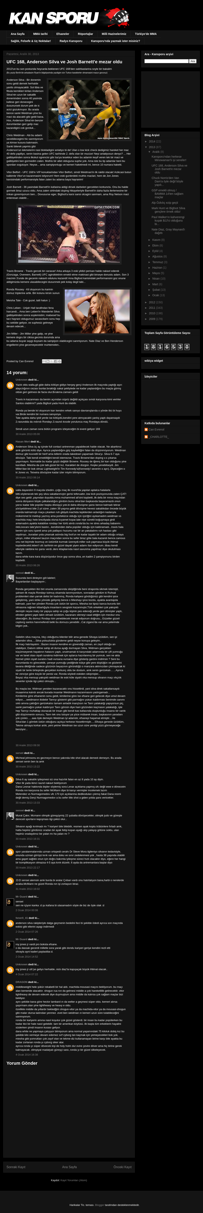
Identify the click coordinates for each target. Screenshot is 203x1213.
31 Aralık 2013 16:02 (28, 888)
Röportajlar (85, 34)
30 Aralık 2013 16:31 (28, 838)
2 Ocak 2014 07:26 (27, 931)
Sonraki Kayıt (15, 1167)
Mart (155, 284)
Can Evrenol (156, 429)
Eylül (155, 251)
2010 (152, 313)
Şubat (156, 289)
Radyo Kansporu (71, 41)
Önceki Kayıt (123, 1167)
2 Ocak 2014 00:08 (27, 910)
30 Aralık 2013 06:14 (28, 477)
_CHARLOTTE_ (159, 436)
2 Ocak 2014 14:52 (27, 956)
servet (19, 752)
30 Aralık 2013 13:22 (28, 766)
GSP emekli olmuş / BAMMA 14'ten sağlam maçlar (167, 194)
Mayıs (156, 273)
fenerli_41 (22, 917)
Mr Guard (22, 896)
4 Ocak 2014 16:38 (27, 1054)
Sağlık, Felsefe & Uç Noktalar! (31, 41)
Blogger (99, 1205)
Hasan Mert (23, 441)
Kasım (156, 239)
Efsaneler (62, 34)
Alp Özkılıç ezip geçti (165, 202)
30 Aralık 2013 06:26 (28, 565)
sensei (20, 572)
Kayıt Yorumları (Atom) (73, 1180)
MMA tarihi (40, 34)
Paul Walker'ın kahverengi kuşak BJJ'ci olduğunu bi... (168, 220)
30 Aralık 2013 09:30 (28, 745)
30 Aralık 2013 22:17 (28, 867)
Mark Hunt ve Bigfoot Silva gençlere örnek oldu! (168, 210)
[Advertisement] (170, 98)
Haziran (157, 267)
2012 (152, 302)
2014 (152, 141)
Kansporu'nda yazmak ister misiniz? (115, 41)
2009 (152, 319)
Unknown (22, 379)
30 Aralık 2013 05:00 (28, 434)
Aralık (156, 151)
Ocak (156, 295)
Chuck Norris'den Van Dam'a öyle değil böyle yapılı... (167, 181)
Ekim (155, 245)
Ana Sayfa (18, 34)
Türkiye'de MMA (146, 34)
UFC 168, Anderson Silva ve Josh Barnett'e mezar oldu (169, 169)
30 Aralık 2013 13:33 (28, 802)
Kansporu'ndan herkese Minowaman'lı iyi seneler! (169, 158)
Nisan (156, 278)
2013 (152, 147)
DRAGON (21, 982)
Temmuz (158, 262)
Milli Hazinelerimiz (114, 34)
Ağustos (157, 256)
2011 (152, 307)
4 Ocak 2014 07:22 (27, 974)
